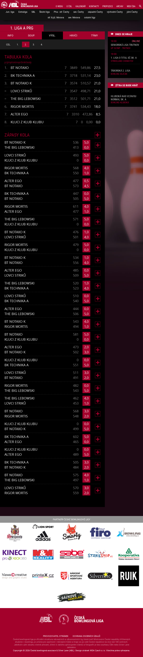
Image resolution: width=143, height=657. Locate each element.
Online (136, 41)
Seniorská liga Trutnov (125, 45)
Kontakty (94, 6)
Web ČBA (131, 6)
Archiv (119, 6)
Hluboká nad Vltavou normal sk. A (123, 98)
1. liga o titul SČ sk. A (124, 57)
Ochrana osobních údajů (86, 636)
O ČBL (69, 6)
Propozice (107, 6)
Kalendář (80, 6)
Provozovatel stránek (55, 636)
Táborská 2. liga (120, 70)
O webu (59, 6)
